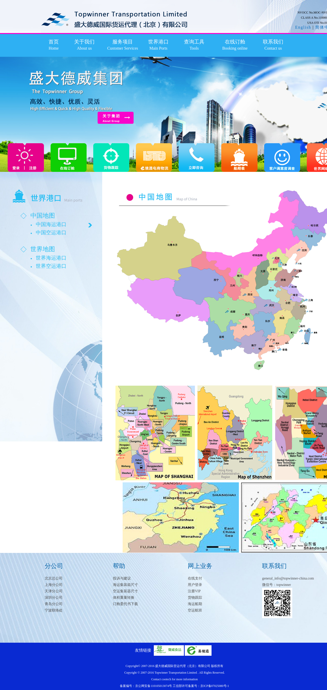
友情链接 (143, 650)
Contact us (273, 48)
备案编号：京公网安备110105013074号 (146, 686)
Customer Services (122, 48)
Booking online (235, 48)
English (303, 27)
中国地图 (42, 215)
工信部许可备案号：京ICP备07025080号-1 (201, 686)
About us (84, 48)
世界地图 (42, 249)
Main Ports (158, 48)
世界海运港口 (51, 258)
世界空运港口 (51, 266)
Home (54, 48)
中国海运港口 (51, 224)
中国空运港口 (51, 232)
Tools (194, 48)
